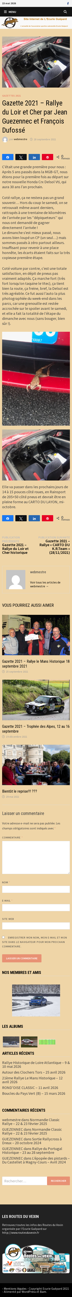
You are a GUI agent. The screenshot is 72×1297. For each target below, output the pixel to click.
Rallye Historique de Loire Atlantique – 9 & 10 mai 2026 (36, 1064)
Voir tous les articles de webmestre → (45, 584)
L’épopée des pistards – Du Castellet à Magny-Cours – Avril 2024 (36, 1160)
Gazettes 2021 (11, 95)
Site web (8, 919)
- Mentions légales (14, 1288)
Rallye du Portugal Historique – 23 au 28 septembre (32, 1150)
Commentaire (12, 837)
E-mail (7, 900)
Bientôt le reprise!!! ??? (19, 791)
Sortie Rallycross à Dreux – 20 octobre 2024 (32, 1141)
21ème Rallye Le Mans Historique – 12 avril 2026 (32, 1080)
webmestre (20, 139)
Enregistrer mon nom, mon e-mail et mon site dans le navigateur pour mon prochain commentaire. (34, 942)
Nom (6, 882)
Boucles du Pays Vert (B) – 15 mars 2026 (33, 1093)
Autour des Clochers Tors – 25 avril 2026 (33, 1072)
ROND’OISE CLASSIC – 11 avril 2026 (30, 1087)
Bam (43, 1292)
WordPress (29, 1292)
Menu (10, 12)
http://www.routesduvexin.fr (20, 1232)
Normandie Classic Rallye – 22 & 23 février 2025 (31, 1121)
